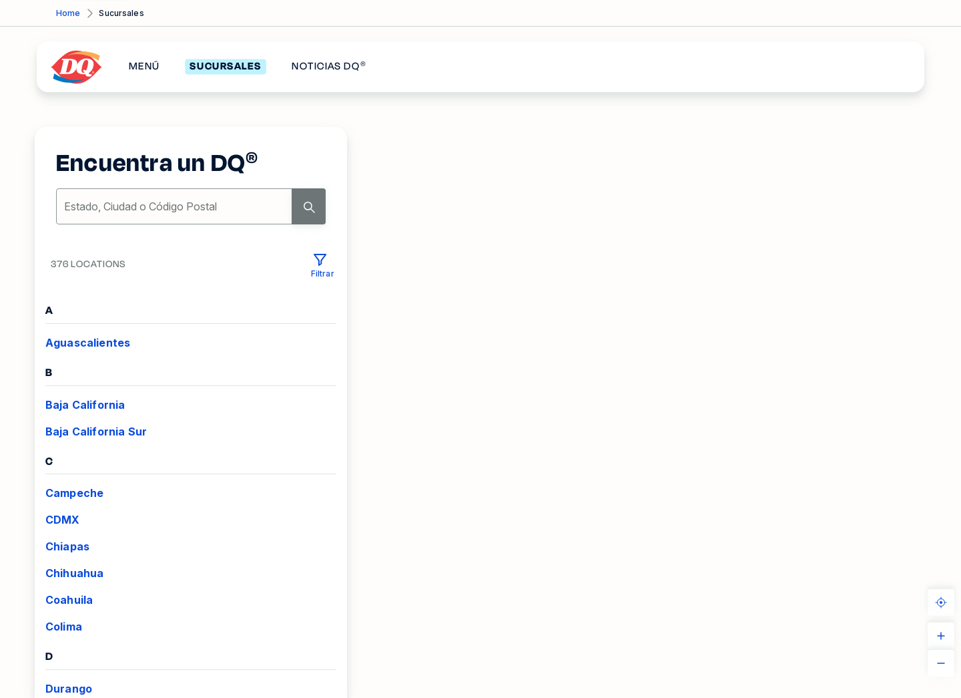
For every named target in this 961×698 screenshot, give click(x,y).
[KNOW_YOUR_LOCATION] (941, 602)
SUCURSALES (225, 66)
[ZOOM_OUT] (941, 663)
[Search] (309, 206)
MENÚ (144, 66)
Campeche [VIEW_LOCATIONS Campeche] (74, 493)
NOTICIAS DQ (329, 66)
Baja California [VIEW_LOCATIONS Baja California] (85, 404)
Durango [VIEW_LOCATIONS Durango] (68, 688)
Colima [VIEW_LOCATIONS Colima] (63, 626)
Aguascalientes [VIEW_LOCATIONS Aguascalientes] (87, 342)
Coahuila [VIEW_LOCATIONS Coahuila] (69, 599)
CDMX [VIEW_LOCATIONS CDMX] (62, 519)
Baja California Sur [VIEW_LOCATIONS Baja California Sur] (96, 431)
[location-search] (175, 206)
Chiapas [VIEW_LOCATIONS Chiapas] (67, 546)
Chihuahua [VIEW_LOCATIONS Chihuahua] (74, 573)
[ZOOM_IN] (941, 636)
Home (68, 13)
